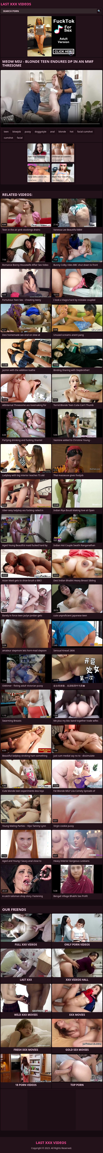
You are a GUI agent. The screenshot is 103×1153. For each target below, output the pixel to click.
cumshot (8, 137)
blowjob (17, 131)
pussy (28, 131)
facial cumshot (85, 131)
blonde (62, 131)
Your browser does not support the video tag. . (51, 98)
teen (6, 131)
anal (52, 131)
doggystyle (40, 131)
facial (19, 137)
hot (71, 131)
